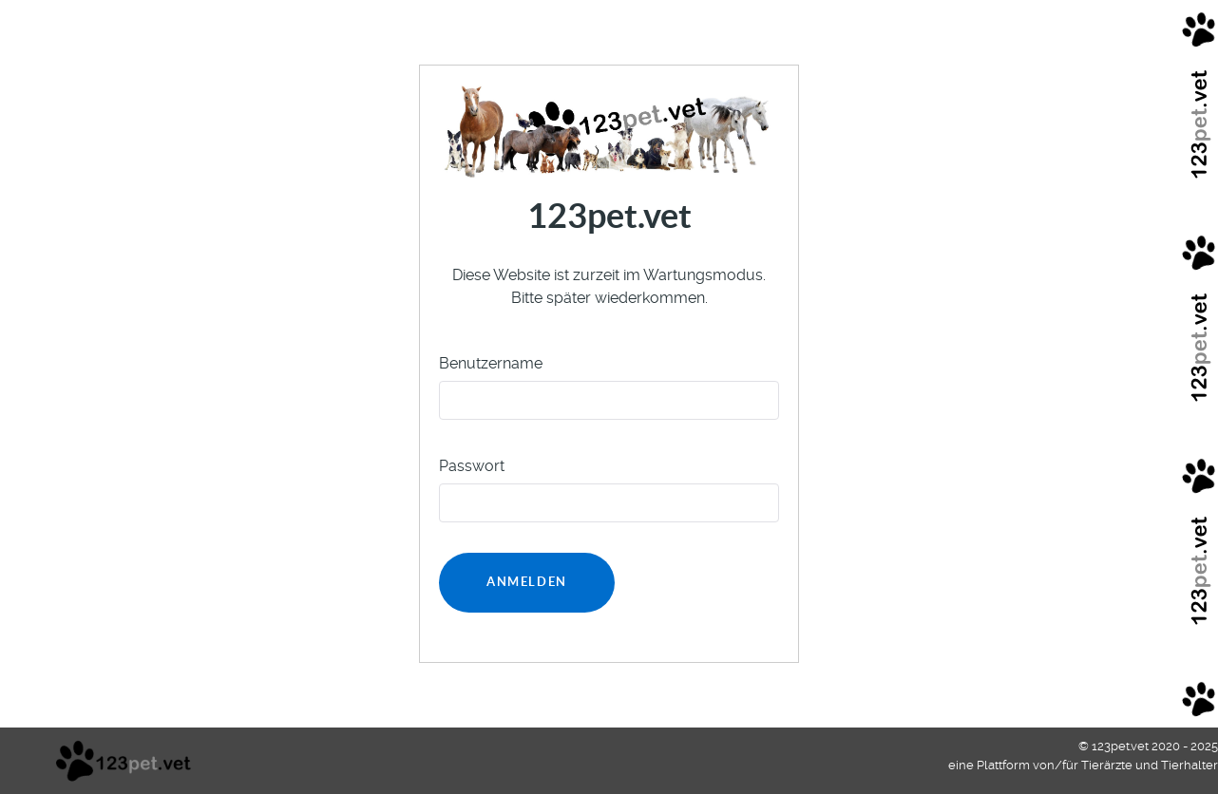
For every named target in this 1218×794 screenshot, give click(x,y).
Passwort (471, 466)
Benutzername (490, 363)
